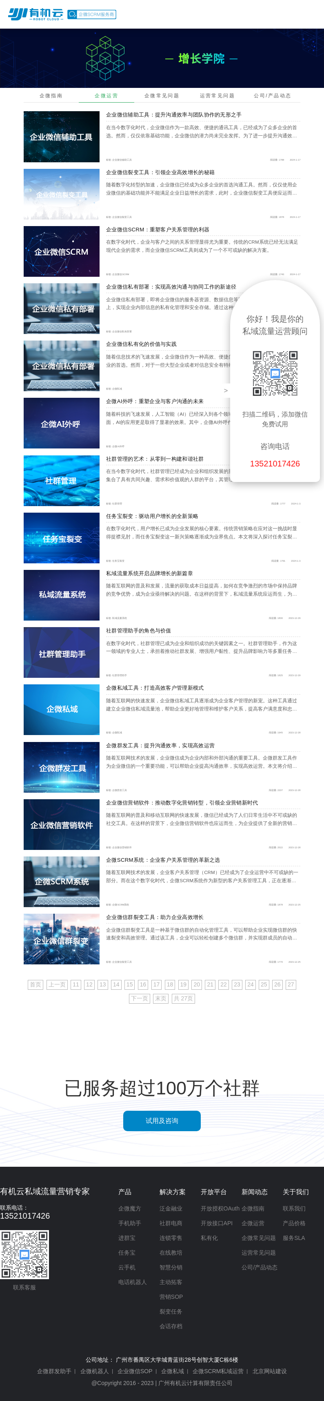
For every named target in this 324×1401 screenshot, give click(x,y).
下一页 (139, 998)
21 (210, 984)
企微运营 (106, 96)
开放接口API (217, 1223)
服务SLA (294, 1238)
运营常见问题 (217, 96)
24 (250, 984)
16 (143, 984)
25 (264, 984)
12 (89, 984)
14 (116, 984)
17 (156, 984)
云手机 (126, 1267)
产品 (174, 14)
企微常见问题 (162, 96)
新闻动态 (255, 1191)
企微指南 (51, 96)
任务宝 (126, 1252)
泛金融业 (171, 1208)
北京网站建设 (270, 1371)
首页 (144, 14)
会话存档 (171, 1326)
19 (183, 984)
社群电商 (171, 1223)
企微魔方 (129, 1208)
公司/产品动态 (272, 96)
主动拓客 (171, 1282)
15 (129, 984)
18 (170, 984)
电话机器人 (132, 1282)
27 (291, 984)
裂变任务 (171, 1311)
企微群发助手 (54, 1371)
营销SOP (171, 1296)
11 (76, 984)
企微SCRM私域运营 (218, 1371)
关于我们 (296, 1191)
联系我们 (294, 1208)
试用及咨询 (162, 1120)
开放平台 (252, 14)
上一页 (57, 984)
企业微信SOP (135, 1371)
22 (223, 984)
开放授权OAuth (220, 1208)
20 (196, 984)
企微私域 (172, 1371)
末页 (160, 998)
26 (277, 984)
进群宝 (126, 1238)
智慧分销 (171, 1267)
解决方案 (210, 14)
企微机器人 (94, 1371)
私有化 (209, 1238)
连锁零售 (171, 1238)
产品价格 (294, 14)
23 (237, 984)
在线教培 (171, 1252)
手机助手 (129, 1223)
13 (103, 984)
